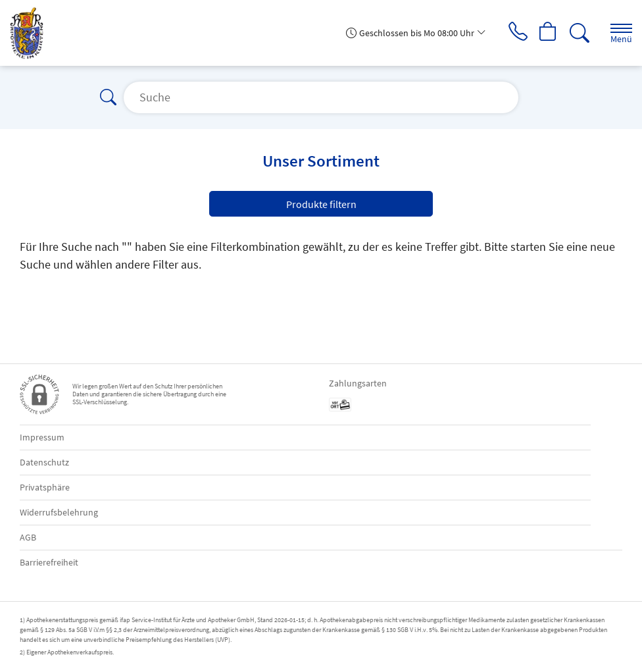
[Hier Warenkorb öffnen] (548, 32)
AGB (28, 537)
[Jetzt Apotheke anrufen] (517, 32)
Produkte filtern (321, 204)
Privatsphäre (45, 487)
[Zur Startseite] (32, 33)
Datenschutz (44, 462)
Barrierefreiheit (49, 562)
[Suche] (579, 33)
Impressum (42, 437)
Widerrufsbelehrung (59, 512)
